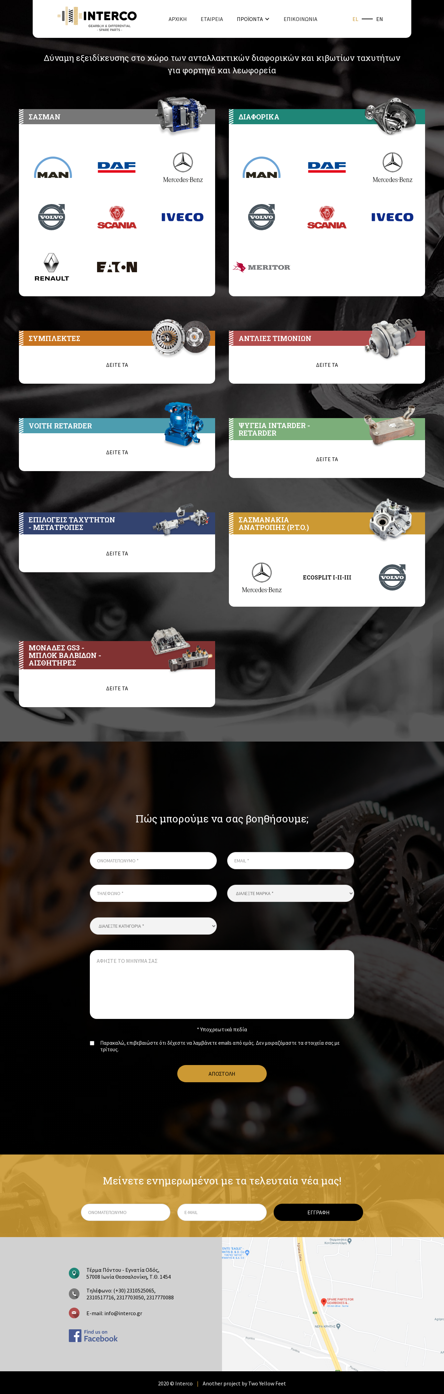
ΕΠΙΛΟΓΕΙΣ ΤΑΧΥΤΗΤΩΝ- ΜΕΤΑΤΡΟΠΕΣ (72, 523)
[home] (97, 19)
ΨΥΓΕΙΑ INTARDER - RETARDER (274, 429)
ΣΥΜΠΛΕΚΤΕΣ (54, 338)
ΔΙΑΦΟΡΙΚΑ (259, 116)
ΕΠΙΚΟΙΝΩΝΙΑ (300, 18)
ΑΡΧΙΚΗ (178, 18)
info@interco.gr (122, 1313)
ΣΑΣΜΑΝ (45, 116)
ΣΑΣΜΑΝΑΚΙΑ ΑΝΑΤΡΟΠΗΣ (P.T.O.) (274, 523)
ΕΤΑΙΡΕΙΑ (212, 18)
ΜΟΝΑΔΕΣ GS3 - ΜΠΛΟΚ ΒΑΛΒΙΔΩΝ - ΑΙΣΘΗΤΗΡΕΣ (65, 655)
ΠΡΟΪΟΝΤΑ (250, 18)
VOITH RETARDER (60, 425)
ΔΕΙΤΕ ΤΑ (117, 364)
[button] (253, 19)
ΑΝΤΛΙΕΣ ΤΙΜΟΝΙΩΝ (275, 338)
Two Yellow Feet (267, 1383)
